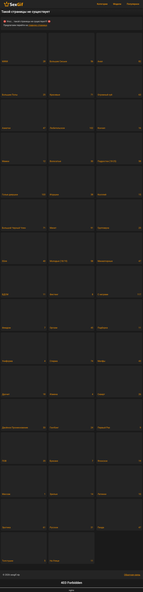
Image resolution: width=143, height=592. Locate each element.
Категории (102, 4)
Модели (117, 4)
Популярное (133, 4)
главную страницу (37, 25)
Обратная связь (132, 575)
